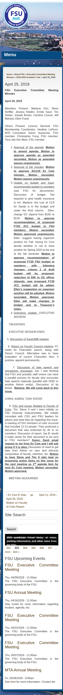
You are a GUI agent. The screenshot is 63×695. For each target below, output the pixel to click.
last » (16, 551)
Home (9, 74)
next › (8, 551)
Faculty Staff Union (23, 34)
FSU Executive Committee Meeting (32, 567)
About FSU (19, 74)
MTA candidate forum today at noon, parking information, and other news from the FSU (32, 541)
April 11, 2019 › (48, 494)
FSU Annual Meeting (23, 592)
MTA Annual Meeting (23, 670)
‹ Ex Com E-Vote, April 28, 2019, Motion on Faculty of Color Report (16, 500)
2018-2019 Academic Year (28, 77)
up (31, 494)
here (13, 681)
